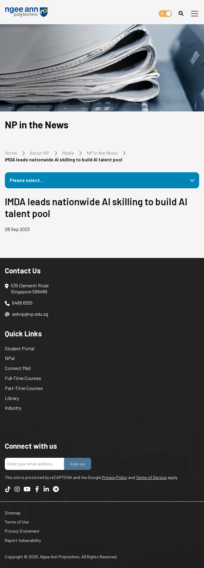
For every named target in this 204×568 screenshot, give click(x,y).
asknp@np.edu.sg (30, 314)
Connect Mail (18, 368)
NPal (10, 358)
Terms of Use (17, 521)
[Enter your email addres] (34, 464)
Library (12, 398)
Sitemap (13, 512)
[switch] (165, 13)
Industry (13, 408)
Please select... (27, 180)
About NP (39, 153)
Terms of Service (151, 477)
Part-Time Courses (24, 388)
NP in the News (102, 153)
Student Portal (19, 348)
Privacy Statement (22, 530)
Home (11, 153)
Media (68, 153)
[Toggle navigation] (194, 13)
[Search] (181, 13)
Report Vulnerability (23, 540)
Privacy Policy (114, 477)
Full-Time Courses (23, 378)
